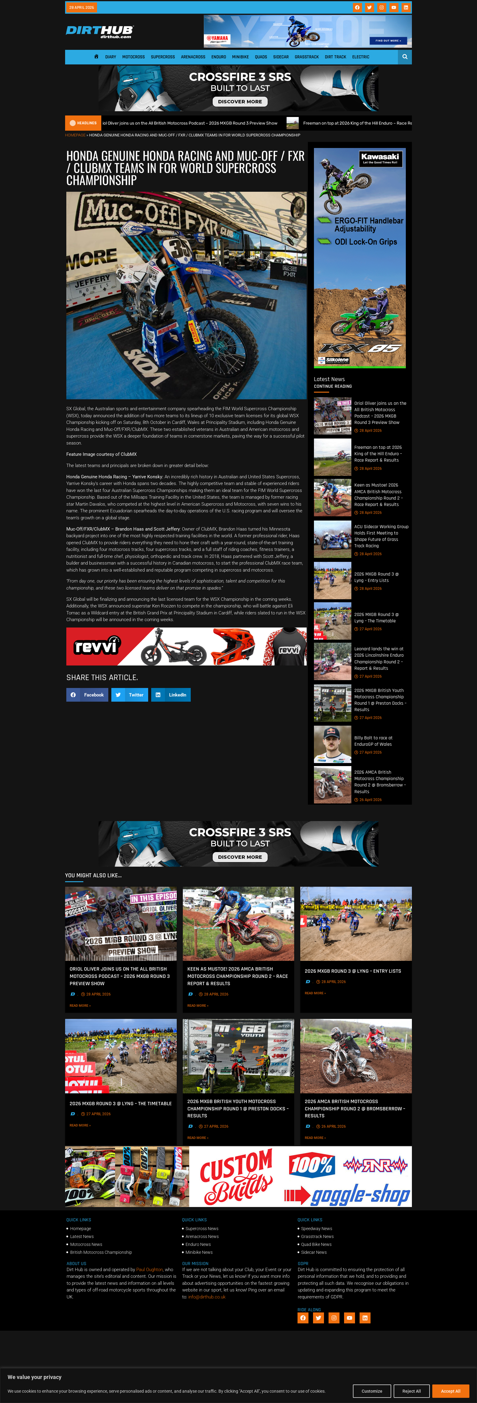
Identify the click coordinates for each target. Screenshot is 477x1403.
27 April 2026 (368, 629)
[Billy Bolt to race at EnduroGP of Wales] (332, 744)
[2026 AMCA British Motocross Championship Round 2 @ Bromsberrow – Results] (332, 785)
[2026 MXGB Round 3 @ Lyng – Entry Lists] (332, 581)
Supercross (163, 57)
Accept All (451, 1391)
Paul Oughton (149, 1269)
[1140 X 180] (308, 46)
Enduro (218, 57)
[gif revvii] (186, 664)
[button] (87, 695)
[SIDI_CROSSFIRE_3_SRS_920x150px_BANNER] (238, 109)
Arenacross (193, 57)
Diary (110, 57)
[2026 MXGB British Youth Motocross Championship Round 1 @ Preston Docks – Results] (332, 703)
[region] (238, 1385)
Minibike (240, 57)
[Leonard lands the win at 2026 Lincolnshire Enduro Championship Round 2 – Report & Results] (332, 661)
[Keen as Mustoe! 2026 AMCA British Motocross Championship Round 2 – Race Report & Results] (332, 498)
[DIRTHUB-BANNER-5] (238, 1205)
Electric (360, 57)
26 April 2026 (368, 800)
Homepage (75, 135)
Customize (372, 1391)
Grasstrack (307, 57)
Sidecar (281, 57)
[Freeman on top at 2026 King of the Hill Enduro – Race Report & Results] (332, 457)
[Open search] (405, 56)
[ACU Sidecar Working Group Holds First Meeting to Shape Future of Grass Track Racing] (332, 539)
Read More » (91, 1005)
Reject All (411, 1391)
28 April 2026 (368, 431)
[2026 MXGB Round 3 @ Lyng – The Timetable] (332, 621)
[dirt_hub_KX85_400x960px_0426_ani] (360, 367)
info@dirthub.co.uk (206, 1297)
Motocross (133, 57)
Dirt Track (335, 57)
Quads (261, 57)
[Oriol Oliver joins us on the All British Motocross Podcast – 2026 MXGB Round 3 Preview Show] (332, 416)
